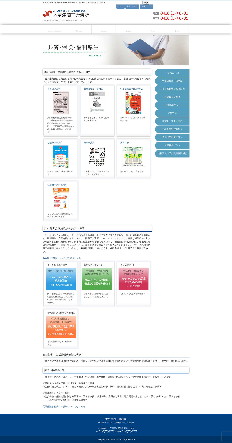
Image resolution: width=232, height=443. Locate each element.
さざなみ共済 (54, 88)
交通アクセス (132, 6)
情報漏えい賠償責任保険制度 (172, 153)
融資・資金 (79, 29)
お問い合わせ (146, 6)
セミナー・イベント (177, 29)
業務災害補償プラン (172, 137)
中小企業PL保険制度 (172, 129)
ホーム (120, 6)
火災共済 (124, 142)
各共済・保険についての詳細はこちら (62, 258)
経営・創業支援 (55, 29)
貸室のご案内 (152, 29)
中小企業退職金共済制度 (131, 88)
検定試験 (128, 29)
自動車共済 (89, 142)
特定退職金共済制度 (93, 88)
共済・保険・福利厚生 (104, 29)
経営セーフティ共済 (57, 185)
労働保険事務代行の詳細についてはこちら (64, 406)
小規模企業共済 (55, 142)
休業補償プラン (172, 145)
